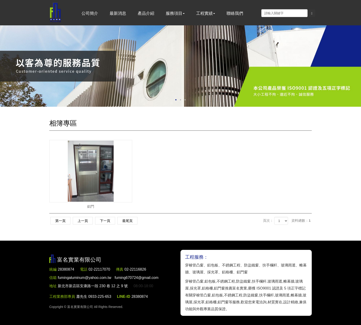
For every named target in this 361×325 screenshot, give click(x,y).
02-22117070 (99, 269)
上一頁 (83, 221)
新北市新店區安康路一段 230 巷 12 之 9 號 (93, 286)
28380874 (66, 269)
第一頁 (60, 221)
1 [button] (176, 100)
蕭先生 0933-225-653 (93, 296)
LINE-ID (123, 296)
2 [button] (180, 100)
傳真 (119, 269)
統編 (53, 269)
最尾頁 (127, 221)
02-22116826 (135, 269)
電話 (83, 269)
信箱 (53, 278)
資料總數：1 (301, 220)
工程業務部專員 (62, 296)
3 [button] (185, 100)
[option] (180, 66)
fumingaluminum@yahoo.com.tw (108, 278)
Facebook (256, 13)
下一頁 (105, 221)
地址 (53, 286)
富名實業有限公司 (55, 12)
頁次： (268, 220)
